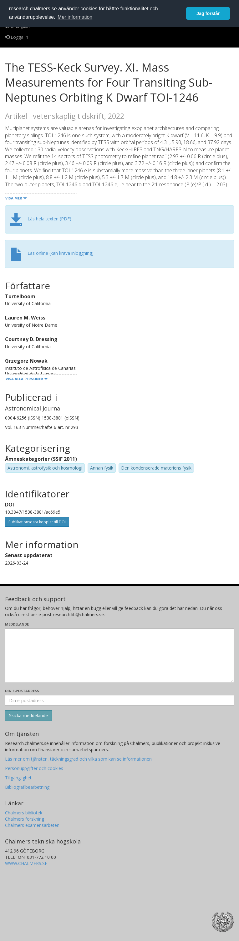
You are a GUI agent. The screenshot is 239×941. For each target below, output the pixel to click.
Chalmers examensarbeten (32, 825)
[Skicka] (28, 715)
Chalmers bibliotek (23, 813)
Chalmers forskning (24, 819)
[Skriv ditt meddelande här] (119, 655)
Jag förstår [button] (208, 13)
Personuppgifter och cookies (34, 768)
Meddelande (17, 624)
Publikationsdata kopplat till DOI (37, 522)
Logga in (16, 37)
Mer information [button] (75, 17)
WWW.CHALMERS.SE (26, 863)
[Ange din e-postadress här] (119, 700)
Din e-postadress (22, 690)
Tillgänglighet (18, 778)
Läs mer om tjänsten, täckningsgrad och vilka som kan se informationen (78, 759)
